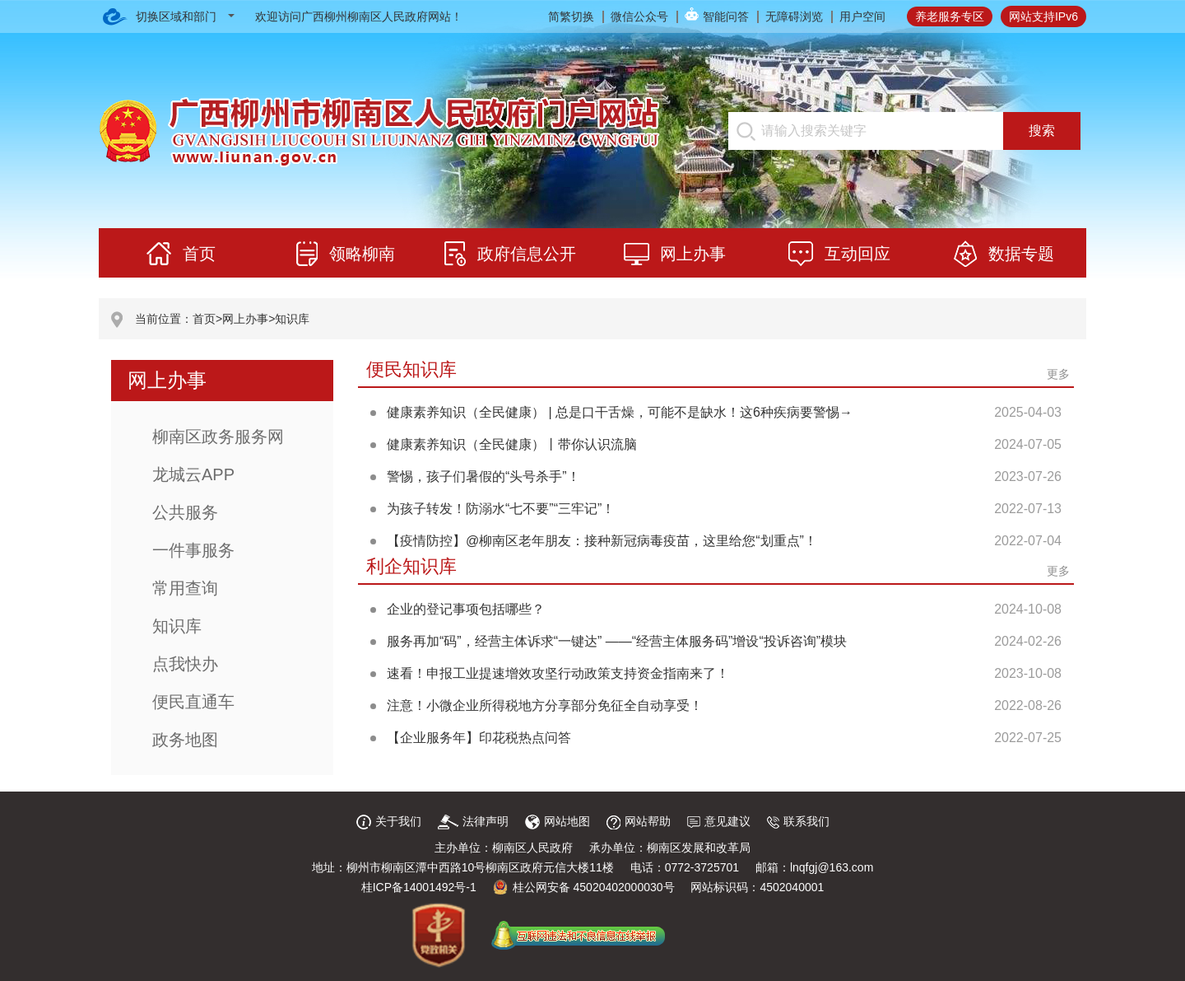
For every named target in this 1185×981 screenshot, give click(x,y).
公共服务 (185, 512)
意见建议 (718, 821)
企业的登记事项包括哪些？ (466, 609)
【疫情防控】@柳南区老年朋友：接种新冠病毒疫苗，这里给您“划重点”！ (602, 541)
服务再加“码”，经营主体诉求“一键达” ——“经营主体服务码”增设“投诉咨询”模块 (617, 641)
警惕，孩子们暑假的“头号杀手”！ (483, 476)
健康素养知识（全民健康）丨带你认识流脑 (512, 444)
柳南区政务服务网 (218, 436)
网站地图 (557, 821)
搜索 (1042, 131)
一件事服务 (193, 550)
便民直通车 (193, 702)
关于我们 (388, 821)
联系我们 (798, 821)
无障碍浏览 (794, 16)
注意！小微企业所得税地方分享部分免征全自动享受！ (545, 705)
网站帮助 (638, 821)
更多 (1058, 374)
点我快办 (185, 664)
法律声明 (473, 821)
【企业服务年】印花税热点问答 (479, 738)
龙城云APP (193, 474)
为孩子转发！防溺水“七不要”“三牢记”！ (501, 509)
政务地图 (185, 740)
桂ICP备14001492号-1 (418, 887)
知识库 (292, 318)
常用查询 (185, 588)
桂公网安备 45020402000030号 (584, 887)
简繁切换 (571, 16)
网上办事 (245, 318)
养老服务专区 (949, 16)
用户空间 (862, 16)
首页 (204, 318)
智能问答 (726, 16)
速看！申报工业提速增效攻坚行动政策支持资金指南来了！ (558, 673)
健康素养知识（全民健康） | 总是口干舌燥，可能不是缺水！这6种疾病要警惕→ (620, 412)
